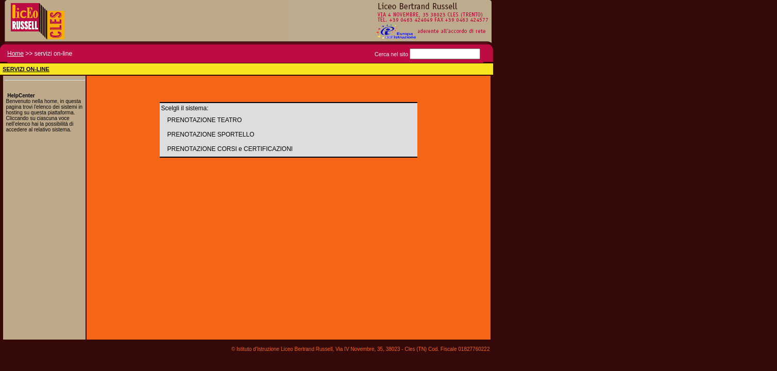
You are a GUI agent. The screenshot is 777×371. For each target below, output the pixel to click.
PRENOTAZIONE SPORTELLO (211, 134)
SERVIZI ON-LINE (26, 69)
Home (15, 53)
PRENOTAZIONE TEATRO (204, 120)
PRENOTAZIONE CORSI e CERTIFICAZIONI (230, 149)
